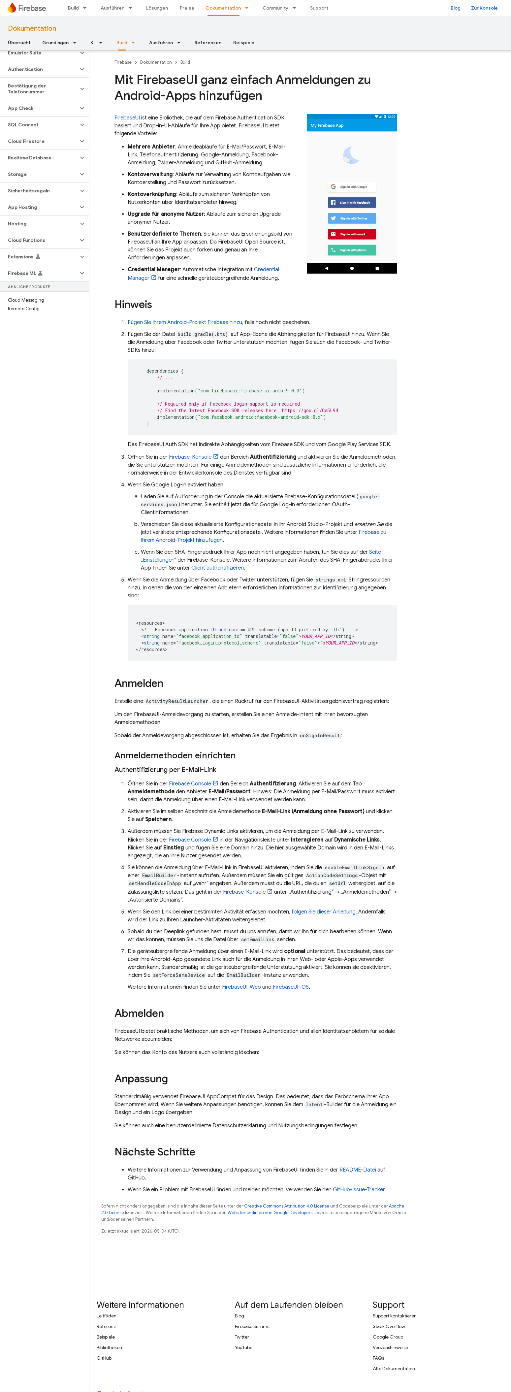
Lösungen (157, 8)
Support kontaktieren (395, 1316)
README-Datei (357, 1170)
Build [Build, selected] (121, 43)
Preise (187, 8)
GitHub (104, 1358)
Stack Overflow (389, 1326)
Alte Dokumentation (394, 1369)
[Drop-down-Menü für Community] (296, 8)
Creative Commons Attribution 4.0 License (286, 1206)
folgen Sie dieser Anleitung (324, 912)
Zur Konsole (484, 8)
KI (92, 43)
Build (73, 8)
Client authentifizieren (217, 568)
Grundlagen (55, 43)
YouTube (243, 1347)
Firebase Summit (252, 1326)
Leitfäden (106, 1316)
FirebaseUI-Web (241, 987)
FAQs (378, 1358)
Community (275, 8)
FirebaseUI (127, 118)
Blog (456, 8)
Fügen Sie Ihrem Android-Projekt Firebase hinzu (185, 322)
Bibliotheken (109, 1347)
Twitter (242, 1337)
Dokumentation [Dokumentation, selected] (223, 8)
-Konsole (190, 457)
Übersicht (19, 43)
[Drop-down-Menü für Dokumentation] (249, 8)
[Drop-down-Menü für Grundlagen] (76, 42)
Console (190, 783)
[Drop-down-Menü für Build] (87, 8)
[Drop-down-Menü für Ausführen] (132, 8)
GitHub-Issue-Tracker (359, 1189)
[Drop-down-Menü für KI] (103, 42)
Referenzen (208, 43)
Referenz (106, 1326)
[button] (39, 53)
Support (319, 8)
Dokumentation (32, 28)
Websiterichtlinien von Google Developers (270, 1212)
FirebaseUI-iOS (291, 987)
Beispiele (243, 43)
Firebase (123, 62)
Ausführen (112, 8)
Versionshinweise (390, 1347)
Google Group (388, 1337)
